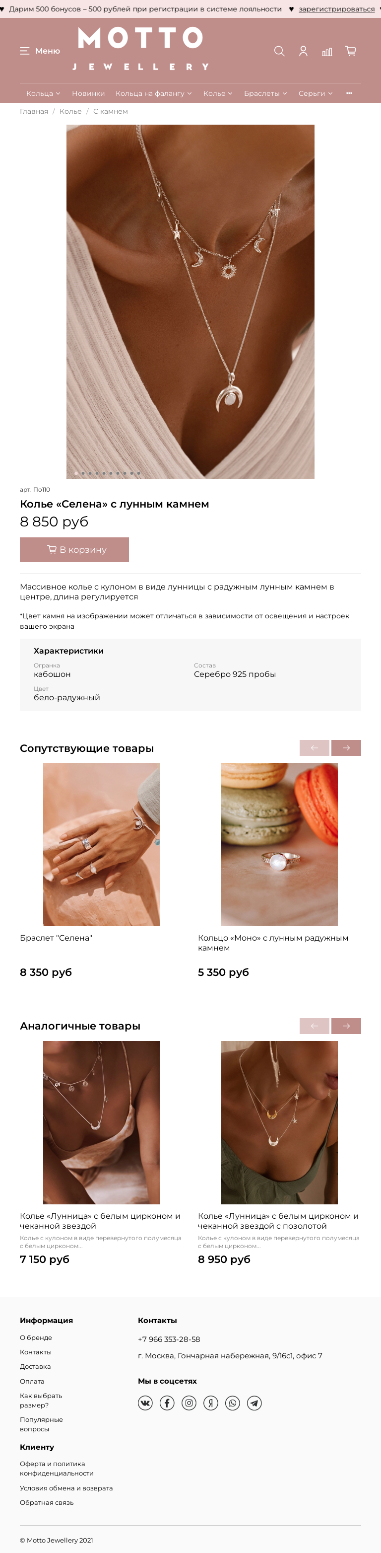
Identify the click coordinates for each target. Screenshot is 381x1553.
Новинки (88, 93)
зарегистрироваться (252, 8)
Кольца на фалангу (154, 93)
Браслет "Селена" (56, 938)
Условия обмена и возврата (66, 1488)
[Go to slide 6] (111, 473)
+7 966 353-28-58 (169, 1339)
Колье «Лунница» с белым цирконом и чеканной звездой (100, 1221)
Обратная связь (46, 1502)
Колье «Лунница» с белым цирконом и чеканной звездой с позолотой (278, 1221)
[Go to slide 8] (125, 473)
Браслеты (266, 93)
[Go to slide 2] (83, 473)
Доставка (35, 1366)
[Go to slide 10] (138, 473)
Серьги (316, 93)
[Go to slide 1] (76, 473)
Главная (34, 111)
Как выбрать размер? (41, 1400)
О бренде (36, 1337)
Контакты (36, 1352)
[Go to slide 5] (104, 473)
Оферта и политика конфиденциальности (57, 1468)
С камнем (110, 111)
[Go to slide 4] (97, 473)
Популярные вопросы (41, 1424)
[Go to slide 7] (118, 473)
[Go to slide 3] (90, 473)
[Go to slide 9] (131, 473)
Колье (218, 93)
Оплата (32, 1381)
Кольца (44, 93)
